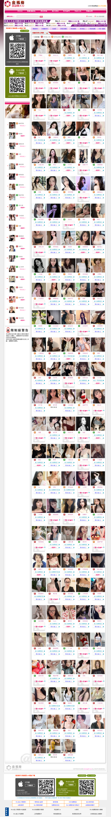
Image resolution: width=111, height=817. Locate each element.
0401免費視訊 (73, 802)
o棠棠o (85, 110)
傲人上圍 (100, 55)
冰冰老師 (55, 326)
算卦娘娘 (21, 308)
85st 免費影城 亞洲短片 (72, 805)
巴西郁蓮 (85, 569)
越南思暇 (21, 185)
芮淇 (69, 110)
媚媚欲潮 (21, 144)
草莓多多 (85, 353)
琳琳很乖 (70, 514)
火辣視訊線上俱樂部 (96, 814)
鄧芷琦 (85, 542)
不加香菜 (41, 298)
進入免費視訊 (68, 58)
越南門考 (85, 405)
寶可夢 (55, 405)
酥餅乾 (55, 110)
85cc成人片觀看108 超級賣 (18, 809)
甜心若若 (55, 219)
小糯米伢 (55, 137)
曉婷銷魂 (41, 542)
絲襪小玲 (85, 164)
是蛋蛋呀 (85, 326)
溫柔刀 (20, 246)
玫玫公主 (55, 55)
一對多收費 (92, 29)
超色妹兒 (70, 326)
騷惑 (39, 460)
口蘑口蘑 (70, 542)
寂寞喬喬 (100, 326)
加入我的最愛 (100, 16)
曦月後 (55, 593)
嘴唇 (69, 137)
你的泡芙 (100, 730)
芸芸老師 (85, 274)
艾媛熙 (70, 55)
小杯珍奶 (85, 593)
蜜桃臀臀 (55, 648)
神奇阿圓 (70, 192)
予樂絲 (40, 55)
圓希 (98, 353)
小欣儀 (40, 274)
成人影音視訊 (90, 802)
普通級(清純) (68, 37)
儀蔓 (20, 226)
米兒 (69, 82)
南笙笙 (99, 648)
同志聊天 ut (57, 809)
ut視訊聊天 (21, 805)
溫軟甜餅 (21, 164)
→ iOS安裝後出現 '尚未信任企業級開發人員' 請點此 (28, 797)
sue (39, 487)
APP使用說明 (82, 775)
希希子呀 (41, 730)
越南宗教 (41, 675)
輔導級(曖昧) (57, 37)
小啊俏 (99, 274)
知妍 (84, 432)
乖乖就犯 (55, 247)
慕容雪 (55, 755)
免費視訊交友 (55, 805)
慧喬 (84, 82)
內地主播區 (63, 29)
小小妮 (99, 377)
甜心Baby (41, 82)
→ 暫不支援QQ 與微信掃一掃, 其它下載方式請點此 (57, 797)
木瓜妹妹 (70, 487)
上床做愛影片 (38, 814)
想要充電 (85, 460)
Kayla (54, 621)
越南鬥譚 (21, 297)
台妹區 (54, 29)
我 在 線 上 (83, 61)
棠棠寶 (40, 326)
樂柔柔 (99, 82)
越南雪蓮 (21, 123)
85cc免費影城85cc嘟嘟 (96, 809)
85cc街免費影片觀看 (38, 809)
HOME (90, 16)
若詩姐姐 (100, 675)
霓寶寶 (70, 274)
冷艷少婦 (41, 247)
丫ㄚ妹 (70, 648)
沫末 (54, 353)
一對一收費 (101, 29)
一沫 (84, 55)
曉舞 (84, 298)
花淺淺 (20, 287)
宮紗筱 (55, 377)
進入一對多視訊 (38, 140)
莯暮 (39, 192)
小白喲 (40, 514)
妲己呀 (55, 432)
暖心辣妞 (100, 569)
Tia (39, 137)
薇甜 (54, 569)
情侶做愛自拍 (57, 814)
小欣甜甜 (21, 215)
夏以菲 (99, 405)
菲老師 (70, 247)
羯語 (84, 219)
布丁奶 (40, 405)
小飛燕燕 (41, 353)
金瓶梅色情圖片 (90, 805)
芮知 (54, 164)
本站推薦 (73, 29)
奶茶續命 (55, 82)
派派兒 (70, 219)
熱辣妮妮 (21, 174)
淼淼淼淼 (55, 514)
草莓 (98, 432)
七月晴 (85, 487)
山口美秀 (21, 267)
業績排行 (35, 29)
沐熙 (39, 377)
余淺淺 (20, 256)
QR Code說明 (24, 31)
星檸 (84, 137)
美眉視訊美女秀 (76, 814)
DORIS (70, 164)
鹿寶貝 (99, 621)
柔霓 (54, 274)
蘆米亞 (70, 621)
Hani (39, 110)
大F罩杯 (99, 110)
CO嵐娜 (99, 460)
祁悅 (54, 487)
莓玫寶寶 (21, 318)
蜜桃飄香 (21, 236)
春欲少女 (100, 298)
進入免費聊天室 (53, 490)
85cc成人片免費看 (18, 814)
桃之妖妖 (41, 219)
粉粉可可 (70, 298)
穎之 (98, 219)
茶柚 (84, 675)
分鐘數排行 (45, 29)
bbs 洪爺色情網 (38, 805)
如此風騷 (41, 621)
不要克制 (21, 277)
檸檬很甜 (55, 298)
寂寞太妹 (85, 377)
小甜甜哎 (85, 730)
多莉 (20, 154)
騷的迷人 (100, 247)
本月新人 (82, 29)
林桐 (84, 192)
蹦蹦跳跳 (100, 164)
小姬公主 (70, 460)
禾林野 (99, 593)
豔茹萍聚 (21, 195)
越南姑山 (100, 192)
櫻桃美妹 (100, 487)
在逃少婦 (41, 164)
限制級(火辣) (47, 37)
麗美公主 (41, 755)
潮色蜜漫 (70, 569)
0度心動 (21, 205)
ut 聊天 (77, 809)
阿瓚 (54, 460)
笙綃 (69, 730)
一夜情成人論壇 (38, 802)
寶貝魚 (99, 137)
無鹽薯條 (85, 247)
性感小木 (70, 432)
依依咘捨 (55, 192)
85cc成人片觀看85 (21, 802)
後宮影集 (55, 802)
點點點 (20, 133)
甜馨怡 (85, 514)
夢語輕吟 (41, 593)
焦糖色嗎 (70, 353)
